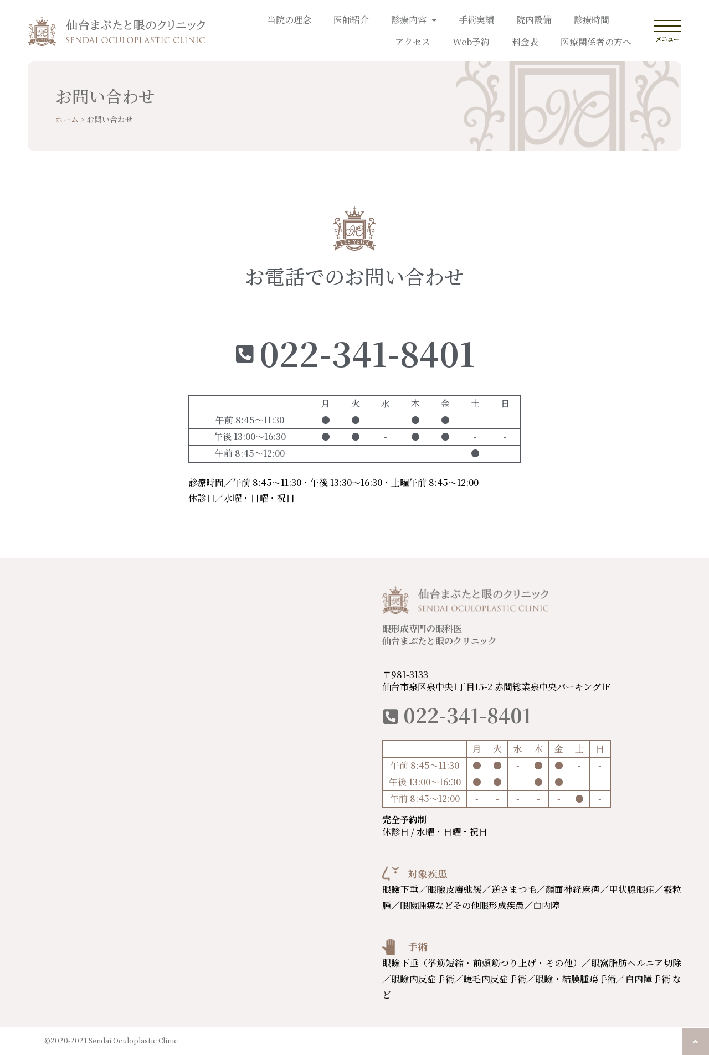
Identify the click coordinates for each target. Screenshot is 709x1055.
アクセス (412, 41)
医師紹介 (351, 19)
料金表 (525, 41)
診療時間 (591, 19)
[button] (695, 1041)
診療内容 (413, 19)
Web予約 (471, 41)
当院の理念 (289, 19)
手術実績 (476, 19)
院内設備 (534, 19)
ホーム (67, 119)
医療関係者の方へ (596, 41)
